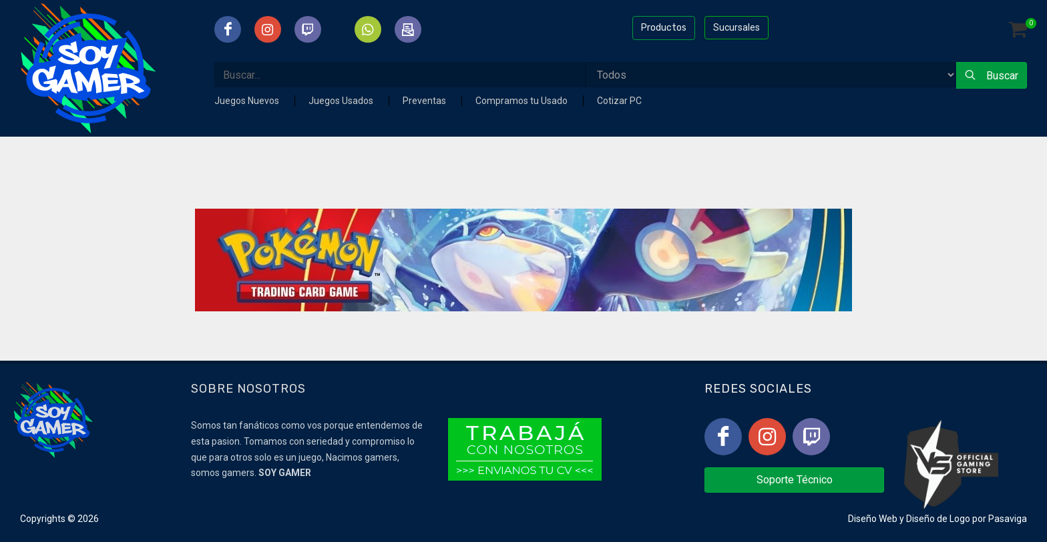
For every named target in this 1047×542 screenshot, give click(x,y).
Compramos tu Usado (522, 100)
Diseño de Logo (938, 518)
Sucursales (736, 27)
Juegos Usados (341, 100)
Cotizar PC (619, 100)
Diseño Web (872, 518)
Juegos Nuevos (247, 100)
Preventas (425, 100)
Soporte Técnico (795, 479)
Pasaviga (1007, 518)
